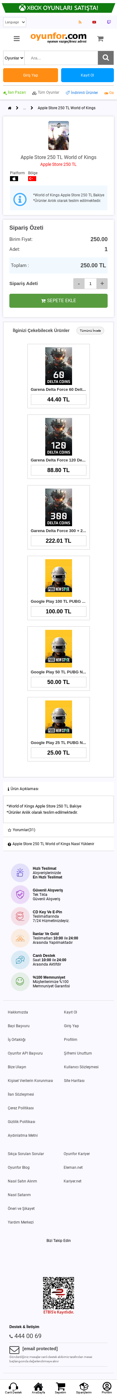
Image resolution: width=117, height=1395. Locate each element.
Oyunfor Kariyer (77, 1154)
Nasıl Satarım (19, 1195)
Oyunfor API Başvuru (25, 1053)
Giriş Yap (71, 1026)
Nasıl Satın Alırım (22, 1181)
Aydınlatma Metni (23, 1135)
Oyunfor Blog (19, 1167)
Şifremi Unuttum (78, 1053)
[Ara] (106, 58)
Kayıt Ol (70, 1012)
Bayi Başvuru (19, 1026)
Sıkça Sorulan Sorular (26, 1154)
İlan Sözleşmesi (21, 1094)
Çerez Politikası (21, 1108)
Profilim (70, 1039)
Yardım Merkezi (21, 1222)
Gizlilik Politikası (21, 1122)
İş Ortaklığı (17, 1039)
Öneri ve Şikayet (21, 1208)
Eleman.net (73, 1167)
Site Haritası (74, 1081)
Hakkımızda (18, 1012)
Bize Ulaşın (17, 1067)
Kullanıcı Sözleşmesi (81, 1067)
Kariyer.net (72, 1181)
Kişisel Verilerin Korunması (30, 1081)
